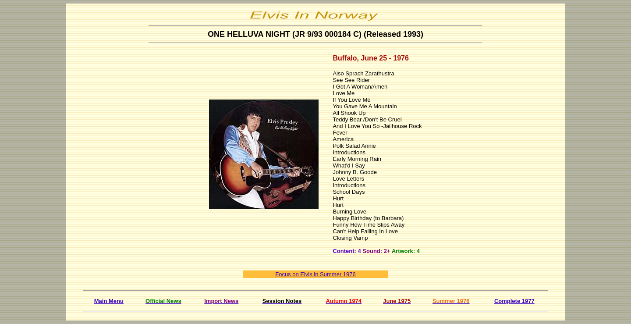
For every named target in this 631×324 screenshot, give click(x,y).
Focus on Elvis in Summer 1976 (315, 274)
